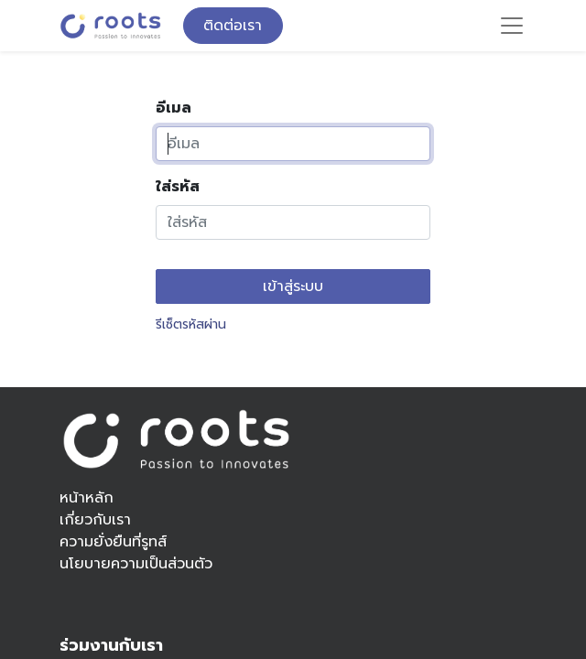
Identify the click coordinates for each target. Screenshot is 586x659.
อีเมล (173, 108)
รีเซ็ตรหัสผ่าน (191, 324)
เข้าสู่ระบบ (293, 286)
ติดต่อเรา (232, 26)
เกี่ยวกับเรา (95, 520)
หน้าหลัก (87, 498)
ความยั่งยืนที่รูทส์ (113, 542)
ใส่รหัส (178, 187)
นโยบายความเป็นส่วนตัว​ (136, 564)
